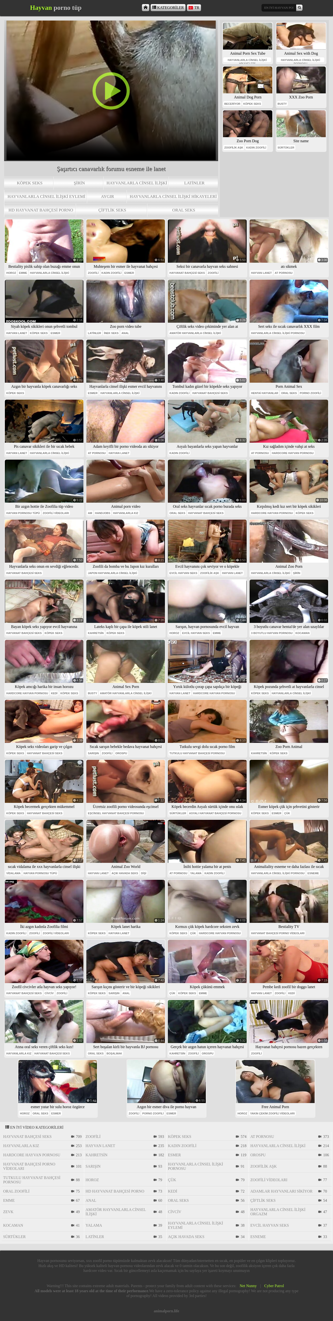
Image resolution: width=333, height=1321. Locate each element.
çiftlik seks (112, 210)
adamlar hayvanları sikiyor (281, 1191)
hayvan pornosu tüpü (23, 513)
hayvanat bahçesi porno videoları (277, 933)
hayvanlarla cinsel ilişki (137, 182)
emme (23, 272)
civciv (49, 993)
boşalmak (114, 1053)
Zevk (8, 1212)
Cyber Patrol (274, 1286)
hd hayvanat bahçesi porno (40, 210)
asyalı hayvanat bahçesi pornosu (215, 813)
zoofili (93, 272)
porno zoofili (310, 393)
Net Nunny (248, 1286)
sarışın (93, 753)
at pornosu (284, 272)
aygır (107, 196)
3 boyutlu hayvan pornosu (272, 633)
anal (125, 333)
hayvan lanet (261, 272)
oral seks (183, 210)
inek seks (111, 333)
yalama (196, 873)
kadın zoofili (256, 147)
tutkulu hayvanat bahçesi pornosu (197, 753)
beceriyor (232, 103)
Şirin (79, 182)
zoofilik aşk (233, 147)
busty (282, 103)
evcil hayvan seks (183, 573)
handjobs (102, 513)
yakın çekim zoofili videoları (272, 1113)
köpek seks (30, 182)
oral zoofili (16, 1191)
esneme (313, 873)
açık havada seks (124, 873)
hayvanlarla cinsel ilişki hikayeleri (173, 196)
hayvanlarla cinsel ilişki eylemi (46, 196)
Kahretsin (96, 633)
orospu (121, 753)
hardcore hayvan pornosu (293, 453)
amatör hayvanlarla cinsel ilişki (195, 333)
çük (287, 813)
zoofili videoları (56, 513)
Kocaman (303, 633)
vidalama (13, 873)
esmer (129, 272)
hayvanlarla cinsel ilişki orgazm (277, 1212)
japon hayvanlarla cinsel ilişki (112, 573)
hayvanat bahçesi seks (187, 272)
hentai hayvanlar (264, 393)
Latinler (194, 182)
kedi (54, 693)
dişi (143, 873)
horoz (11, 272)
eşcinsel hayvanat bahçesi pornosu (116, 813)
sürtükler (286, 147)
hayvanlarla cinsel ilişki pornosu (300, 60)
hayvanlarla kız (125, 513)
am (90, 513)
